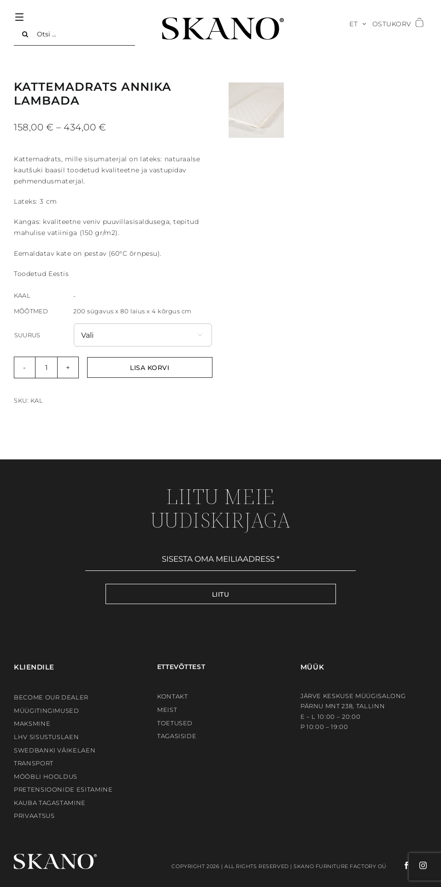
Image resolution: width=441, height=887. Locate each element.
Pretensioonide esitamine (63, 789)
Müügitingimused (46, 710)
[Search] (25, 34)
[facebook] (399, 865)
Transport (33, 763)
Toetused (175, 723)
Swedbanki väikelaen (54, 750)
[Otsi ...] (74, 34)
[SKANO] (223, 21)
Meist (167, 709)
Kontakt (172, 696)
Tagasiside (177, 736)
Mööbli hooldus (45, 776)
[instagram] (418, 865)
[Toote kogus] (46, 367)
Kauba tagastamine (50, 802)
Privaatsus (34, 815)
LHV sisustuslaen (46, 736)
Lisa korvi (150, 368)
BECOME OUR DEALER (51, 697)
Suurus (27, 335)
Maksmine (32, 723)
